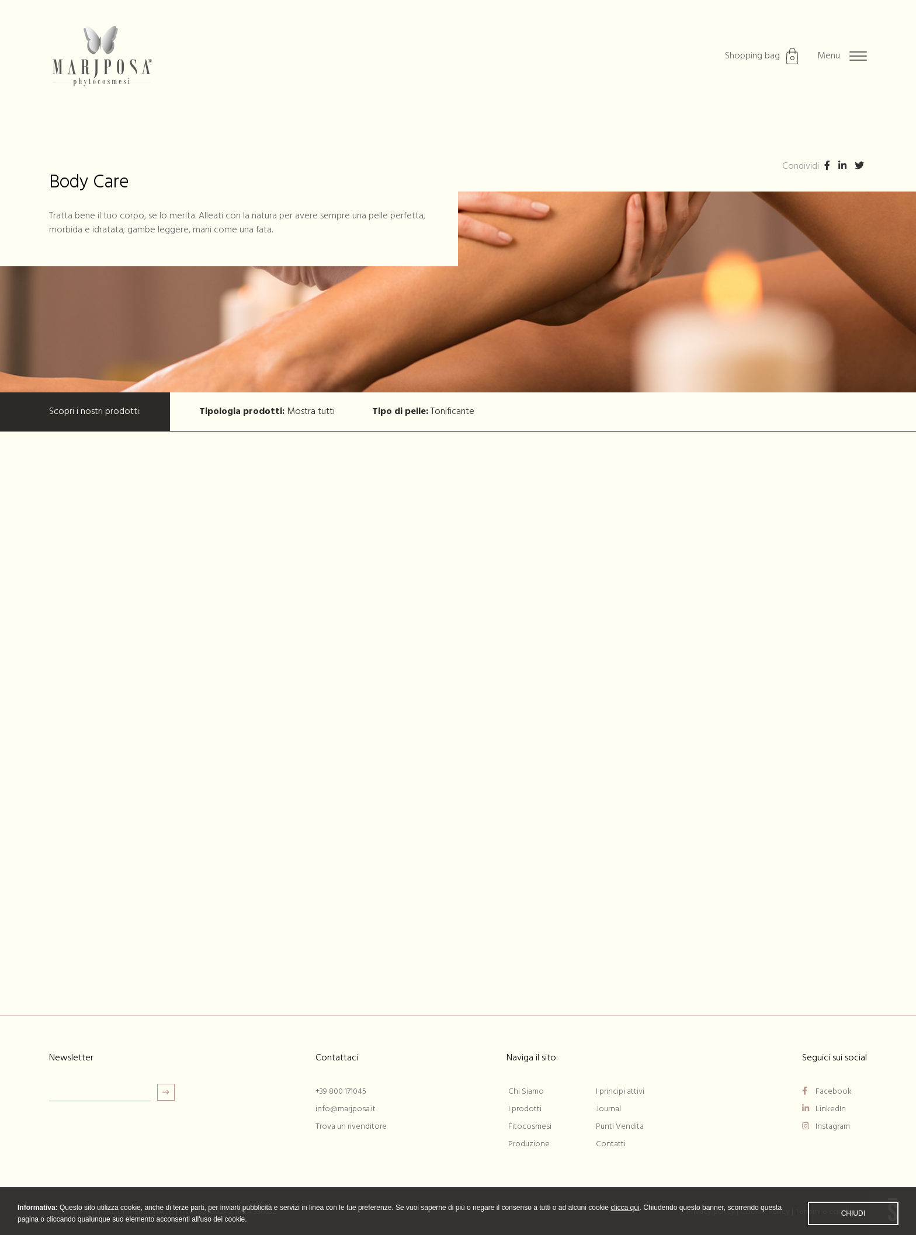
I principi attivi (620, 1091)
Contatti (611, 1144)
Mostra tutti (267, 411)
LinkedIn (824, 1109)
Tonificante (423, 411)
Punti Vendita (620, 1126)
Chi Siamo (526, 1091)
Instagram (826, 1126)
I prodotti (525, 1109)
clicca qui (624, 1215)
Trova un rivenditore (351, 1126)
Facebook (827, 1091)
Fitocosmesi (529, 1126)
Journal (608, 1109)
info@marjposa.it (345, 1109)
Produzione (529, 1144)
